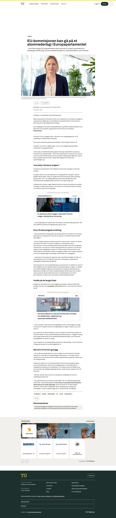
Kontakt (58, 506)
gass (61, 394)
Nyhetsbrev (75, 482)
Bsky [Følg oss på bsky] (47, 491)
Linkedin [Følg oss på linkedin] (48, 488)
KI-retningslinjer (76, 491)
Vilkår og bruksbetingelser (79, 488)
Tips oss (91, 475)
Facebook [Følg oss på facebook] (49, 485)
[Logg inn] (96, 4)
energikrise (51, 394)
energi (30, 36)
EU (57, 394)
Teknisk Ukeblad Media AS (34, 512)
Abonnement (58, 502)
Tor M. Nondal (25, 490)
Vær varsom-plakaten (44, 496)
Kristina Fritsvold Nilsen (28, 484)
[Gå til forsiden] (22, 4)
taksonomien (37, 130)
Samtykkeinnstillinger (78, 485)
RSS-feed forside (51, 482)
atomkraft (37, 394)
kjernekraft (68, 394)
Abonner (104, 4)
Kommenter (45, 103)
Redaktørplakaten (58, 496)
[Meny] (111, 4)
